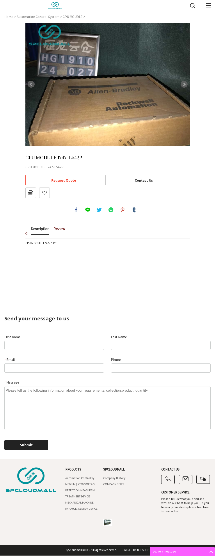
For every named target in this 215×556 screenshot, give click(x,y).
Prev (31, 84)
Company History (114, 479)
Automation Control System (38, 17)
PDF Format (30, 193)
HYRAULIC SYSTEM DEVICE (81, 509)
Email (9, 360)
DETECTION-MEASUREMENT (81, 491)
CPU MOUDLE (73, 17)
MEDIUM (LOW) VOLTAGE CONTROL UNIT (81, 485)
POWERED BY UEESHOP (134, 551)
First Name (12, 337)
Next (184, 84)
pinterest (122, 210)
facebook (76, 210)
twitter (99, 210)
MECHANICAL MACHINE (79, 503)
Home (8, 17)
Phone (116, 360)
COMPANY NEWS (113, 485)
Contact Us (144, 180)
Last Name (119, 337)
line (88, 210)
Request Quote (63, 180)
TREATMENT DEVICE (77, 497)
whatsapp (111, 210)
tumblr (134, 210)
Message (11, 383)
